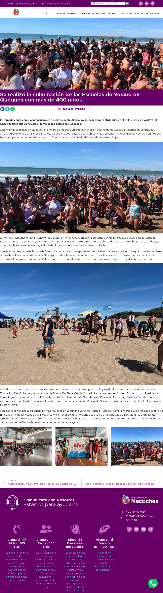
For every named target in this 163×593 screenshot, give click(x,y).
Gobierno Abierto (66, 14)
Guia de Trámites (106, 14)
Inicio (48, 14)
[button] (2, 109)
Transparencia (129, 14)
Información (150, 14)
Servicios (87, 14)
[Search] (127, 3)
